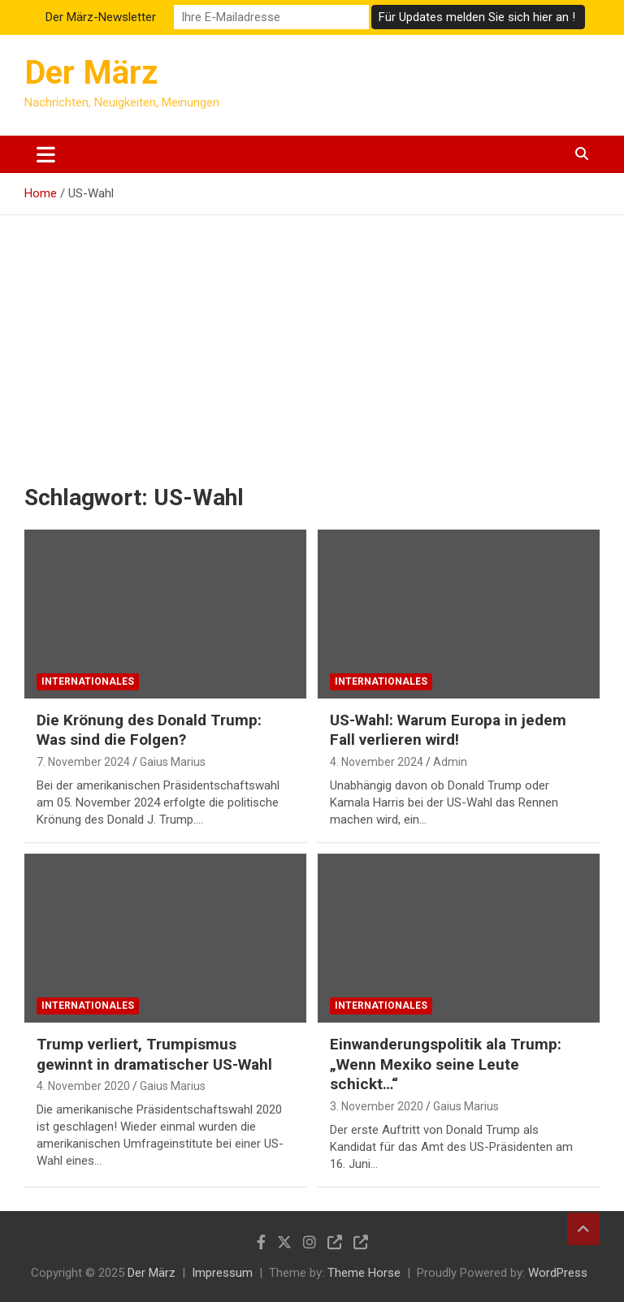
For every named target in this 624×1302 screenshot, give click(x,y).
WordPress (557, 1272)
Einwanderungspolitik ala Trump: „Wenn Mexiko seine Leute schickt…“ (445, 1064)
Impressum (222, 1272)
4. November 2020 (83, 1085)
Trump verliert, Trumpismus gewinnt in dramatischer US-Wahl (154, 1054)
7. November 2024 (83, 761)
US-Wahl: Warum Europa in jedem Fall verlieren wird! (448, 730)
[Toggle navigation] (45, 154)
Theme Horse (364, 1272)
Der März (91, 73)
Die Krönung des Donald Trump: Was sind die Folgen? (149, 730)
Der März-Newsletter (101, 17)
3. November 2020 (376, 1106)
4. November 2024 (376, 761)
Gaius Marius (173, 761)
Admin (450, 761)
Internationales (87, 681)
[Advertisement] (312, 337)
